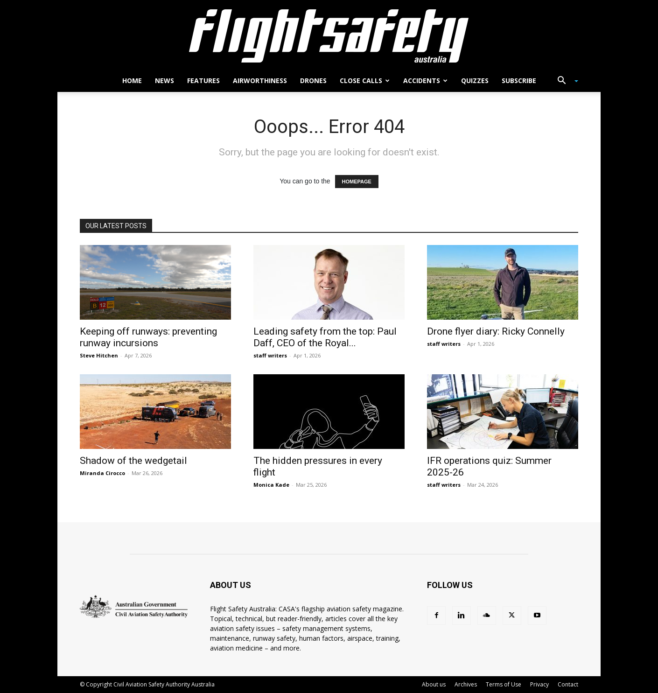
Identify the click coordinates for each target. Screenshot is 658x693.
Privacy (539, 684)
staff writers (270, 355)
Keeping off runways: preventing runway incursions (148, 337)
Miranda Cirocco (102, 472)
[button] (564, 81)
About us (434, 684)
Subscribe (519, 80)
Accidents (425, 80)
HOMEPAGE (356, 181)
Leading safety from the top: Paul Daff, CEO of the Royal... (325, 337)
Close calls (365, 80)
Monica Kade (271, 484)
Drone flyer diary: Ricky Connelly (496, 331)
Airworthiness (260, 80)
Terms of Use (503, 684)
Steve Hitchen (99, 355)
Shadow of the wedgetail (133, 460)
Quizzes (475, 80)
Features (203, 80)
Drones (313, 80)
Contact (568, 684)
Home (132, 80)
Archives (466, 684)
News (164, 80)
